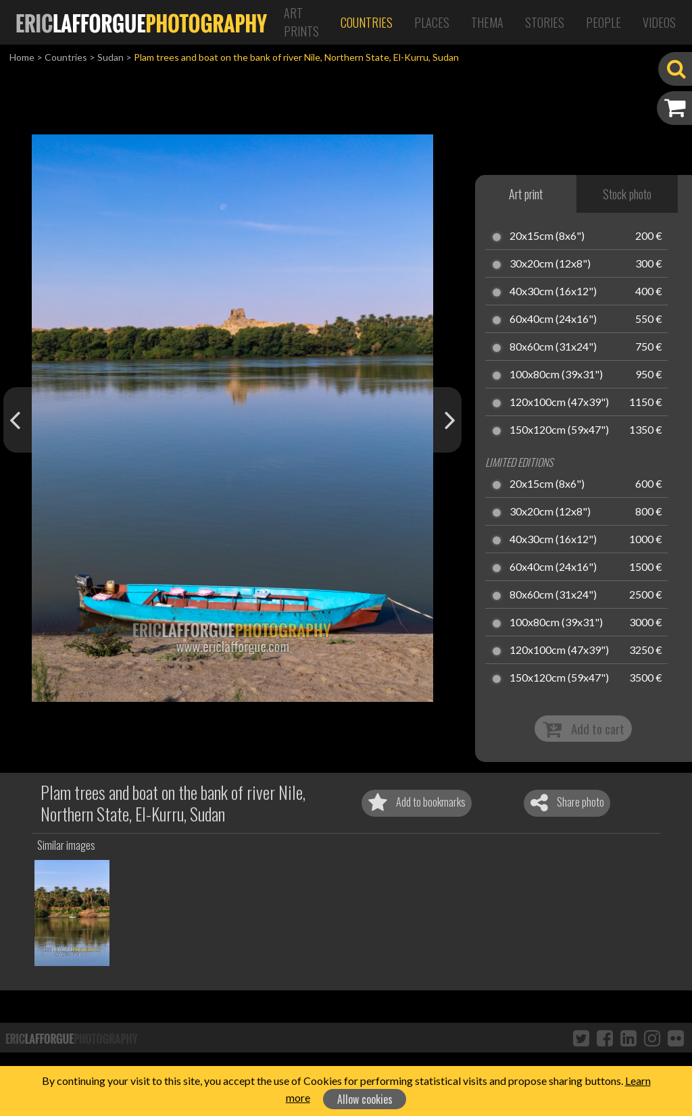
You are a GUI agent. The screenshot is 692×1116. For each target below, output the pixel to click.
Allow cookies (365, 1099)
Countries (367, 22)
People (603, 22)
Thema (487, 22)
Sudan (110, 57)
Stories (544, 22)
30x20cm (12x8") (550, 264)
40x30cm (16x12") (553, 291)
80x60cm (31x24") (553, 347)
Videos (659, 22)
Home (21, 57)
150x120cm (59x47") (559, 430)
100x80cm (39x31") (556, 375)
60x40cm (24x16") (553, 319)
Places (431, 22)
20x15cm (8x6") (547, 236)
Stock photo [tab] (627, 194)
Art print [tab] (526, 194)
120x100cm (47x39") (559, 402)
